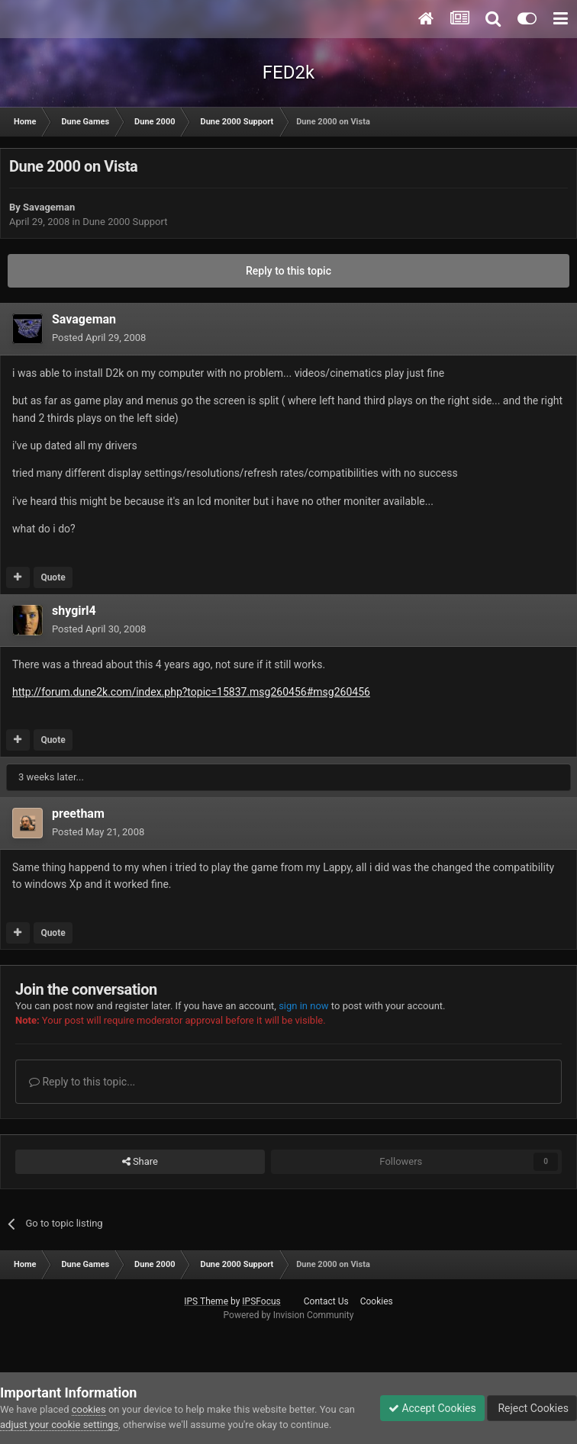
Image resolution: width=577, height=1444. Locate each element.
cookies (89, 1409)
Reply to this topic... (82, 1082)
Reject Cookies (532, 1408)
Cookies (376, 1301)
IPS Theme (206, 1301)
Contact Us (326, 1301)
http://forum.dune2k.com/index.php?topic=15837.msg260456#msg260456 (191, 692)
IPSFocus (261, 1301)
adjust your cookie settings (59, 1424)
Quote (52, 577)
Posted (99, 337)
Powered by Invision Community (289, 1315)
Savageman (49, 207)
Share (140, 1161)
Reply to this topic (288, 271)
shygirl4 (74, 610)
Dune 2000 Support (124, 221)
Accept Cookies (432, 1408)
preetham (78, 813)
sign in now (304, 1005)
